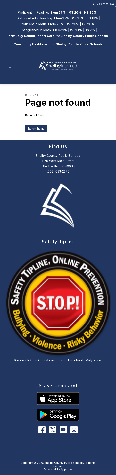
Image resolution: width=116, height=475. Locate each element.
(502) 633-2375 (58, 171)
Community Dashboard (31, 44)
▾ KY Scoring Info (103, 3)
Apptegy (66, 469)
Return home (36, 128)
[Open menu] (10, 68)
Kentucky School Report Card (31, 36)
